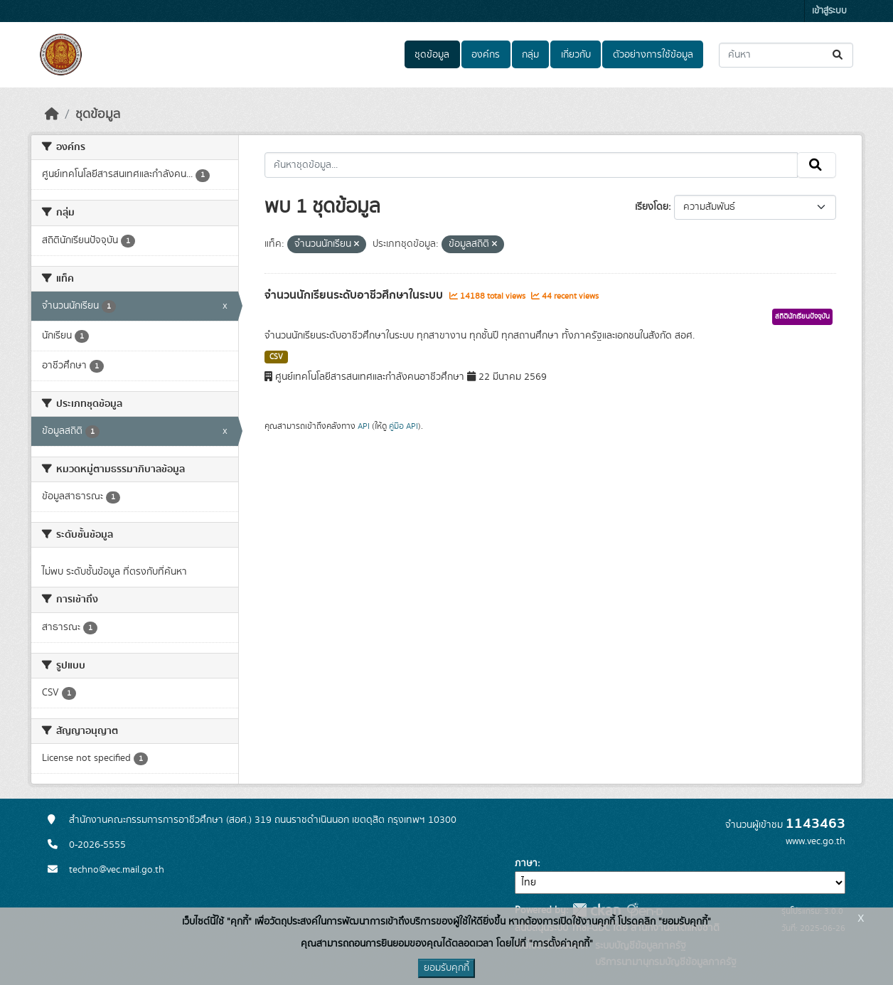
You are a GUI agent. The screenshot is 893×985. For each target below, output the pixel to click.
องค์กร (485, 55)
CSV (276, 357)
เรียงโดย (651, 207)
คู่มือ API (403, 426)
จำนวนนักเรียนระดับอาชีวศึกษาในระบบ (355, 295)
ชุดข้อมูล (432, 55)
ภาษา (526, 863)
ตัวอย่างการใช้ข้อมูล (653, 55)
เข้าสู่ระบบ (829, 11)
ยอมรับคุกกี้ (446, 968)
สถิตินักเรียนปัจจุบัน (802, 316)
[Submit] (838, 55)
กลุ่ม (530, 55)
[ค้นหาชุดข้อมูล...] (786, 55)
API (364, 426)
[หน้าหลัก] (52, 114)
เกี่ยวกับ (576, 55)
